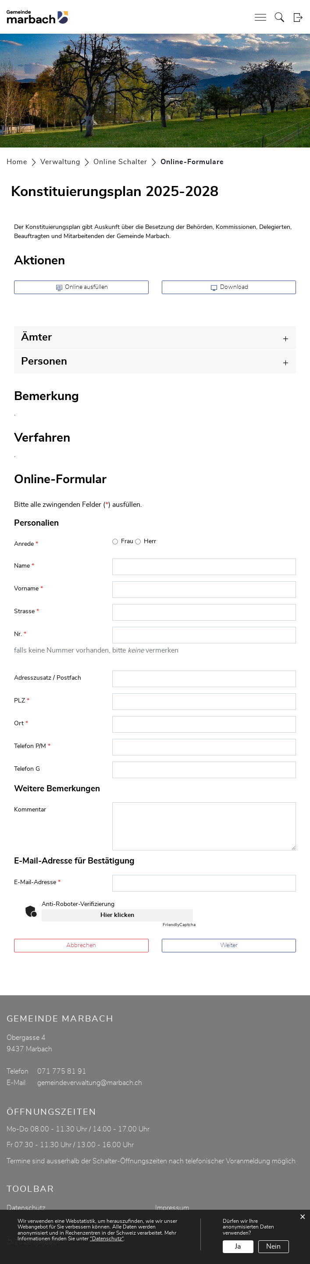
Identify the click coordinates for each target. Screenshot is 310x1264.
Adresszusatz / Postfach (47, 678)
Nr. (20, 634)
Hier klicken (117, 915)
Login (297, 17)
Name (24, 566)
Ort (21, 723)
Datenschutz (26, 1207)
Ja (238, 1246)
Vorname (28, 589)
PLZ (21, 701)
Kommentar (30, 810)
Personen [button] (44, 361)
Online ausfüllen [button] (82, 287)
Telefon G (27, 769)
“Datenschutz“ (107, 1238)
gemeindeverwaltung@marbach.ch (89, 1082)
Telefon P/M (32, 746)
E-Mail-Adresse (37, 882)
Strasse (26, 611)
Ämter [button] (36, 337)
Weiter (229, 945)
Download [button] (229, 287)
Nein (273, 1246)
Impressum (172, 1207)
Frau (127, 541)
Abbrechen (81, 945)
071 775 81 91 (61, 1071)
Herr (150, 541)
